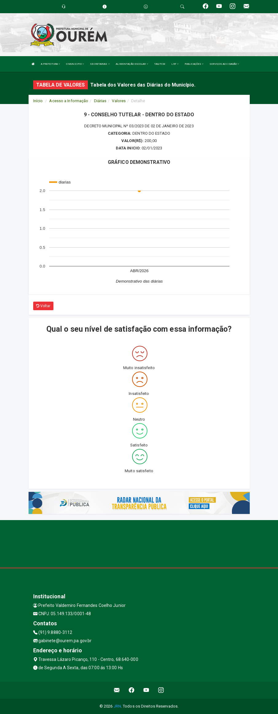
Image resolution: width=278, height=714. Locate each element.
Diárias (100, 100)
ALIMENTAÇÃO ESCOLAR (132, 64)
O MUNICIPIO (75, 64)
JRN (117, 706)
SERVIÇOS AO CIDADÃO (224, 64)
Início (38, 100)
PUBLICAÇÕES (194, 64)
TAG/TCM (160, 64)
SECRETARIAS (99, 64)
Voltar (43, 306)
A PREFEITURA (50, 64)
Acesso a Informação (68, 100)
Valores (119, 100)
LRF (174, 64)
